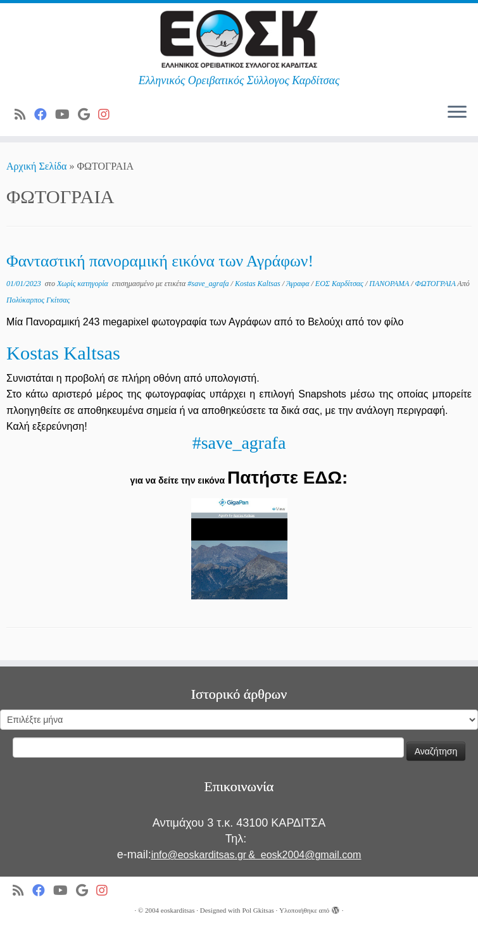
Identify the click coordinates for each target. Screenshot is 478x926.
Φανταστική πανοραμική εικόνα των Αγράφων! (159, 261)
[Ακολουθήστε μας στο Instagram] (108, 115)
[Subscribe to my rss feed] (24, 115)
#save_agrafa (208, 283)
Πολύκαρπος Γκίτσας (38, 300)
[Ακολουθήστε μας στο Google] (88, 115)
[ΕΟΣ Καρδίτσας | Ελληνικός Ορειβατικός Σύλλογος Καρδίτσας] (239, 38)
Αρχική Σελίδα (37, 166)
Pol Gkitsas (258, 910)
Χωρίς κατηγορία (83, 283)
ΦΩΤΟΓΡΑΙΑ (436, 283)
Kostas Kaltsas (258, 283)
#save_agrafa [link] (239, 443)
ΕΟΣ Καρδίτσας (340, 283)
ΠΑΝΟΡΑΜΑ (390, 283)
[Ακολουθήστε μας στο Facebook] (44, 115)
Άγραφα (298, 283)
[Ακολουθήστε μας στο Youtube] (66, 115)
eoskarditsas (178, 910)
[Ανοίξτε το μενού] (457, 113)
